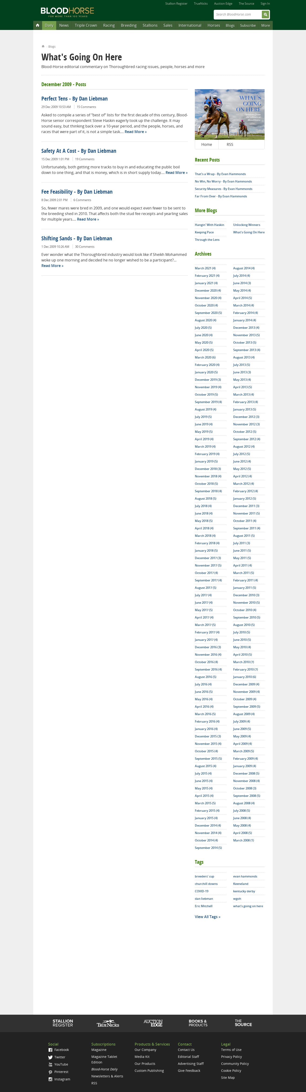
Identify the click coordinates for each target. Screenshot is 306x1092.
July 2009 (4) (241, 721)
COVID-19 (201, 891)
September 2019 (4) (208, 402)
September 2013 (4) (246, 350)
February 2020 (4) (207, 365)
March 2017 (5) (205, 625)
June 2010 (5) (242, 640)
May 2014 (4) (242, 290)
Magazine (98, 1049)
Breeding (129, 25)
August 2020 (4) (205, 320)
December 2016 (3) (208, 647)
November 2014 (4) (208, 833)
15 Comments (86, 107)
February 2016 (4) (207, 721)
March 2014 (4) (243, 305)
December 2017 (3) (208, 558)
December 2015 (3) (208, 736)
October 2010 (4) (244, 610)
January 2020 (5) (206, 372)
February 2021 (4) (207, 276)
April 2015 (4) (204, 796)
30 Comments (84, 246)
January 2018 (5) (206, 550)
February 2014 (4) (245, 313)
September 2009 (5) (246, 706)
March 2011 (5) (243, 573)
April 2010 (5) (242, 654)
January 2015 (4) (206, 818)
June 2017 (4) (204, 602)
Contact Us (186, 1049)
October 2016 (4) (206, 662)
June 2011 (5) (242, 550)
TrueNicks (201, 3)
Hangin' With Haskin (209, 225)
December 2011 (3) (246, 506)
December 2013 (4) (246, 328)
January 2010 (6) (244, 677)
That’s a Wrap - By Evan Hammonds (220, 174)
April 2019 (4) (204, 439)
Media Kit (142, 1056)
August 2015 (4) (205, 766)
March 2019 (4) (205, 446)
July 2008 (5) (241, 810)
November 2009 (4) (246, 692)
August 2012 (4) (244, 446)
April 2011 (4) (242, 565)
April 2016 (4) (204, 706)
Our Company (145, 1049)
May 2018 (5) (204, 521)
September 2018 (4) (208, 491)
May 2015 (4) (204, 788)
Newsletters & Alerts (107, 1076)
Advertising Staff (191, 1063)
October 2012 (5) (244, 432)
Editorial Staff (188, 1056)
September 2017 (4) (208, 580)
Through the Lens (207, 240)
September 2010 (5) (246, 617)
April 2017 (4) (204, 617)
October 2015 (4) (206, 751)
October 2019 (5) (206, 394)
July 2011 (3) (241, 543)
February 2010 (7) (245, 669)
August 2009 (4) (244, 714)
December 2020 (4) (208, 290)
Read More (134, 131)
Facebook (58, 1049)
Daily (49, 25)
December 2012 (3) (246, 417)
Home (43, 46)
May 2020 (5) (204, 342)
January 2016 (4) (206, 729)
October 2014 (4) (206, 840)
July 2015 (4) (203, 773)
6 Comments (82, 200)
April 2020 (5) (204, 350)
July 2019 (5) (203, 417)
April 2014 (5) (242, 298)
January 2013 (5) (244, 409)
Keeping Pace (204, 232)
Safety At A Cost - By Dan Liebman (78, 151)
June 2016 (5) (204, 692)
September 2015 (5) (208, 758)
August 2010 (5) (244, 625)
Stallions (150, 25)
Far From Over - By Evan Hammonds (221, 196)
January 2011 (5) (244, 588)
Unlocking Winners (246, 225)
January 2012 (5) (244, 498)
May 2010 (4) (242, 647)
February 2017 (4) (207, 632)
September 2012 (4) (246, 439)
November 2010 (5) (246, 602)
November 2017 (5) (208, 565)
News (64, 25)
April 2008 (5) (242, 833)
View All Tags (206, 916)
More (265, 25)
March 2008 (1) (243, 840)
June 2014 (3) (242, 283)
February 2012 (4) (245, 491)
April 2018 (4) (204, 528)
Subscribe (248, 25)
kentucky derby (244, 891)
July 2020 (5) (203, 328)
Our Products (145, 1063)
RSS (230, 144)
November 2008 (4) (246, 781)
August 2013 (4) (244, 357)
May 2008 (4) (242, 825)
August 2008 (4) (244, 803)
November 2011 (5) (246, 513)
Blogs (230, 25)
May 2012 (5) (242, 469)
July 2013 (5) (241, 365)
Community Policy (235, 1063)
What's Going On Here (249, 232)
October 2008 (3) (244, 788)
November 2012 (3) (246, 424)
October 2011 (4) (244, 521)
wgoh (237, 898)
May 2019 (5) (204, 432)
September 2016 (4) (208, 669)
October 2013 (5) (244, 342)
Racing (109, 25)
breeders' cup (204, 876)
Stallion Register (176, 3)
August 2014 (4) (244, 268)
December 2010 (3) (246, 595)
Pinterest (58, 1071)
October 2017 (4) (206, 573)
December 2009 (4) (246, 684)
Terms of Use (231, 1049)
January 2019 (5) (206, 461)
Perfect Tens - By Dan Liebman (74, 99)
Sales (168, 25)
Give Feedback (189, 1070)
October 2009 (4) (244, 699)
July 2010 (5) (241, 632)
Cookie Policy (231, 1070)
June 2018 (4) (204, 513)
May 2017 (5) (204, 610)
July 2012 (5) (241, 454)
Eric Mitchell (204, 906)
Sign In (265, 3)
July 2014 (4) (241, 276)
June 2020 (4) (204, 335)
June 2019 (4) (204, 424)
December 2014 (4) (208, 825)
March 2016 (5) (205, 714)
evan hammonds (245, 876)
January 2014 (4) (244, 320)
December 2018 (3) (208, 469)
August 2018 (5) (205, 498)
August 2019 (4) (205, 409)
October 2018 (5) (206, 484)
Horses (214, 25)
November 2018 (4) (208, 476)
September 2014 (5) (208, 848)
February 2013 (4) (245, 402)
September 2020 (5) (208, 313)
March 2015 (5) (205, 803)
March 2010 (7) (243, 662)
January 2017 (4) (206, 640)
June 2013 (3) (242, 372)
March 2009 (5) (243, 751)
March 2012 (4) (243, 484)
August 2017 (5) (205, 588)
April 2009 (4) (242, 744)
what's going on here (248, 906)
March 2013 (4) (243, 394)
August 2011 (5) (244, 536)
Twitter (56, 1057)
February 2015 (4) (207, 810)
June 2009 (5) (242, 729)
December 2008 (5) (246, 773)
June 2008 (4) (242, 818)
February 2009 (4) (245, 758)
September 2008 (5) (246, 796)
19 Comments (84, 159)
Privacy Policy (231, 1056)
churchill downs (206, 884)
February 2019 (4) (207, 454)
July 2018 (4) (203, 506)
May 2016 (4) (204, 699)
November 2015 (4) (208, 744)
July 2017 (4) (203, 595)
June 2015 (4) (204, 781)
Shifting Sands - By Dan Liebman (76, 239)
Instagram (59, 1079)
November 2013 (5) (246, 335)
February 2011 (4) (245, 580)
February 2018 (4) (207, 543)
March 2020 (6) (205, 357)
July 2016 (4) (203, 684)
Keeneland (240, 884)
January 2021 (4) (206, 283)
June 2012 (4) (242, 461)
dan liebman (204, 898)
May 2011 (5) (242, 558)
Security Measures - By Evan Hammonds (223, 189)
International (190, 25)
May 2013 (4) (242, 380)
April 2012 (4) (242, 476)
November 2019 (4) (208, 387)
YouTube (58, 1064)
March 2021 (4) (205, 268)
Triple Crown (86, 25)
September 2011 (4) (246, 528)
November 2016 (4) (208, 654)
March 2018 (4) (205, 536)
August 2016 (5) (205, 677)
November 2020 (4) (208, 298)
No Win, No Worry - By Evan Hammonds (223, 181)
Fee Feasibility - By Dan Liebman (77, 192)
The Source (246, 3)
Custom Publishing (149, 1070)
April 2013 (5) (242, 387)
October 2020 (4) (206, 305)
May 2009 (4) (242, 736)
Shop (198, 1023)
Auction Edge (223, 3)
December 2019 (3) (208, 380)
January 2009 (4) (244, 766)
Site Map (228, 1077)
